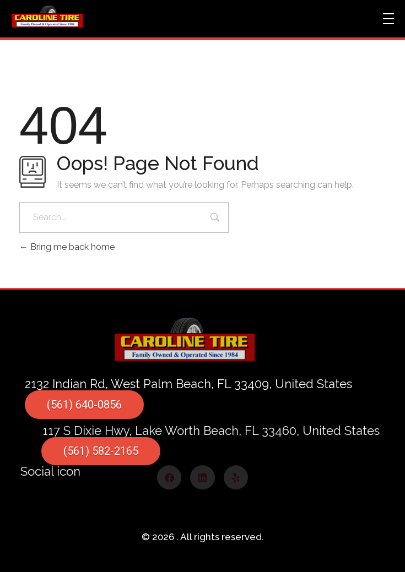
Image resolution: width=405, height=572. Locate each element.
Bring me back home (67, 247)
